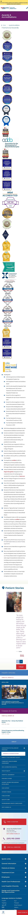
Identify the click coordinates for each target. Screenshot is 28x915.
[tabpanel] (14, 602)
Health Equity (6, 770)
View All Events (7, 715)
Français (16, 903)
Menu (3, 912)
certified (14, 460)
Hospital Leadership (8, 774)
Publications (6, 795)
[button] (22, 912)
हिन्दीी (3, 907)
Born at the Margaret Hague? (11, 757)
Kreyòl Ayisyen (18, 905)
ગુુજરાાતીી (4, 905)
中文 (15, 909)
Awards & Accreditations (11, 753)
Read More (22, 655)
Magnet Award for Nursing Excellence (10, 783)
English (4, 900)
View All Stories (21, 667)
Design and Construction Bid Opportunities (11, 891)
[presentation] (21, 636)
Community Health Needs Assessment (9, 762)
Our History (5, 788)
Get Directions (12, 833)
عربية (15, 900)
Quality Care (6, 799)
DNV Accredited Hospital (9, 767)
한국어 (3, 909)
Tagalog (4, 903)
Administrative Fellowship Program (10, 748)
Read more (22, 476)
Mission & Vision (7, 778)
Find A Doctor (11, 822)
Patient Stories (6, 791)
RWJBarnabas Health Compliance (12, 803)
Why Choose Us (6, 807)
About (4, 25)
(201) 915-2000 (13, 838)
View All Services (12, 847)
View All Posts (7, 677)
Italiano (16, 907)
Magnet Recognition (9, 472)
